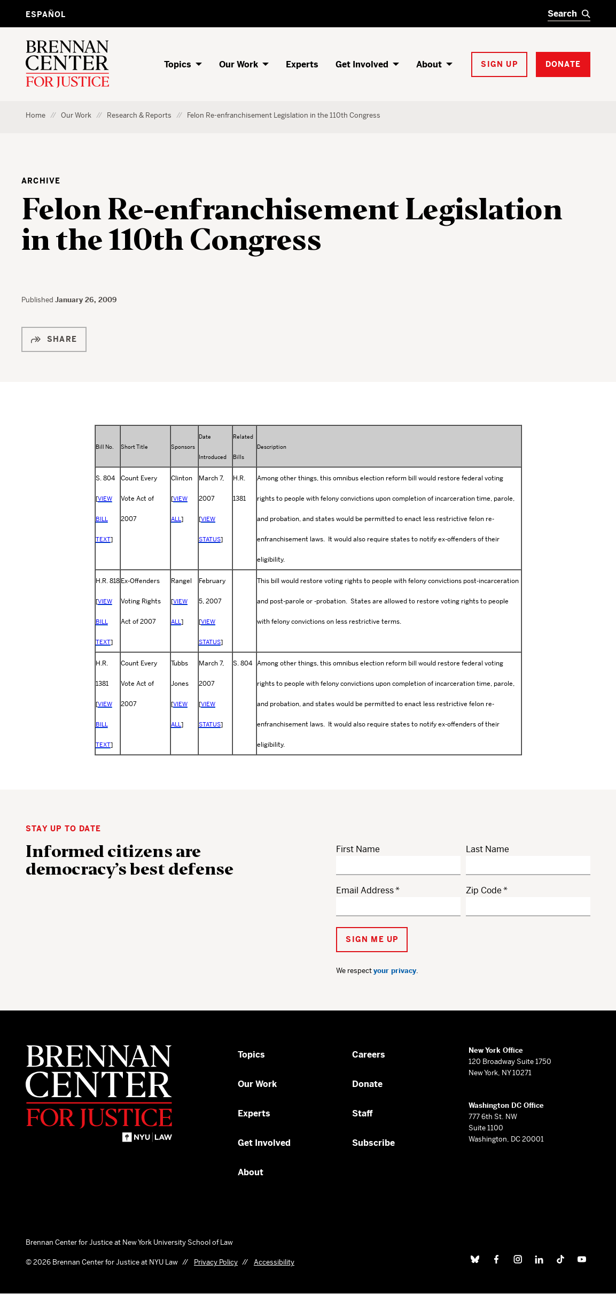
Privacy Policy (216, 1262)
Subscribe (373, 1142)
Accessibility (274, 1262)
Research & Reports (139, 115)
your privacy (394, 970)
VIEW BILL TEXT (104, 519)
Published (38, 299)
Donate (367, 1084)
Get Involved (362, 64)
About (429, 64)
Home (35, 115)
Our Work (238, 64)
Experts (302, 64)
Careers (368, 1054)
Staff (362, 1113)
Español (46, 14)
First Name (358, 849)
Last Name (487, 849)
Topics (177, 64)
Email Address (365, 890)
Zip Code (484, 890)
